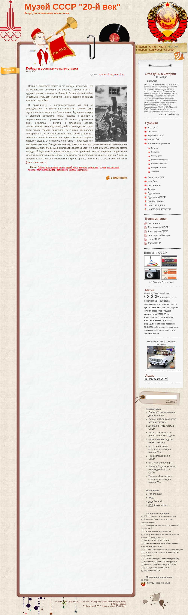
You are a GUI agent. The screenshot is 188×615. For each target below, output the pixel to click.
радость (164, 327)
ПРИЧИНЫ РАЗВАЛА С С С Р (156, 540)
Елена (151, 412)
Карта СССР (154, 243)
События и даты (156, 205)
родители (173, 327)
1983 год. (149, 555)
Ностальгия (154, 185)
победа (31, 170)
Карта (162, 46)
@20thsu (150, 583)
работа (157, 327)
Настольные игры (163, 462)
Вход (150, 497)
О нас (152, 46)
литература (159, 317)
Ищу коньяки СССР (152, 571)
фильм (147, 333)
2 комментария (119, 178)
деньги (174, 304)
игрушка (167, 311)
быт (161, 301)
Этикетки (155, 172)
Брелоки (154, 148)
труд (173, 330)
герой (69, 167)
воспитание (52, 167)
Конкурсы (155, 49)
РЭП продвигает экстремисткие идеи (160, 516)
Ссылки (169, 49)
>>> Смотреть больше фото (161, 282)
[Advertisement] (72, 81)
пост (39, 170)
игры (155, 314)
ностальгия (158, 320)
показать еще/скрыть (169, 114)
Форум (173, 46)
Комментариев (158, 505)
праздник (170, 324)
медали (83, 167)
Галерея (141, 49)
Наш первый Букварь (159, 235)
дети (75, 167)
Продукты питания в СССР (157, 567)
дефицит (166, 307)
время (162, 304)
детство (156, 307)
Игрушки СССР (155, 135)
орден (103, 167)
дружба (174, 307)
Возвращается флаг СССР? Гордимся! (160, 561)
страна (166, 330)
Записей (155, 501)
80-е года (152, 127)
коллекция (149, 317)
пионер (161, 324)
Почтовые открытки (159, 164)
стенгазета (62, 170)
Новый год (164, 293)
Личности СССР (156, 177)
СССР (152, 296)
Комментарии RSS (111, 606)
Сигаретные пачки (158, 168)
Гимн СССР (154, 239)
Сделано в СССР (157, 197)
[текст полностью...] (36, 162)
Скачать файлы (156, 201)
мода (146, 320)
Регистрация (155, 494)
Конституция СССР (158, 231)
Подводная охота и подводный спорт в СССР (161, 469)
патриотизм (113, 167)
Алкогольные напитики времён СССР (162, 552)
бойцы (41, 167)
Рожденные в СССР (158, 227)
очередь (148, 324)
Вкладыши (155, 152)
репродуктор (49, 170)
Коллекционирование (159, 143)
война (166, 301)
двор (167, 304)
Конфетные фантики (159, 160)
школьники (82, 170)
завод (154, 311)
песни (155, 324)
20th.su (114, 604)
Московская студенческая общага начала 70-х (159, 449)
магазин (169, 317)
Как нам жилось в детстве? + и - (158, 531)
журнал (147, 311)
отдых (169, 320)
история (162, 314)
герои (62, 167)
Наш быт (119, 74)
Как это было (106, 74)
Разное (151, 189)
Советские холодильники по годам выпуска (164, 549)
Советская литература (159, 209)
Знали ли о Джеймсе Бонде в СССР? (160, 564)
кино (169, 314)
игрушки (148, 314)
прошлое (148, 327)
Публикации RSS (91, 606)
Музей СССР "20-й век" (72, 6)
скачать (153, 330)
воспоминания (151, 304)
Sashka (122, 602)
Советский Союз (151, 301)
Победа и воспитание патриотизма (52, 68)
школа (72, 170)
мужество (93, 167)
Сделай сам (154, 193)
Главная (141, 46)
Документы (153, 131)
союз (160, 330)
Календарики (156, 156)
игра (160, 310)
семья (147, 330)
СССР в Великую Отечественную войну (161, 558)
